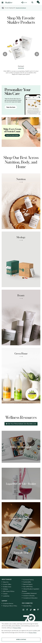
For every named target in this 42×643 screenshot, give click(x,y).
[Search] (32, 2)
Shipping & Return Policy (10, 605)
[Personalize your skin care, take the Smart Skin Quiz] (21, 100)
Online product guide (21, 446)
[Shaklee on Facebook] (27, 609)
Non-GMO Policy (28, 586)
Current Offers (7, 584)
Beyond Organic (28, 584)
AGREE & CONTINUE (21, 639)
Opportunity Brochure (21, 518)
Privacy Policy (17, 627)
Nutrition (21, 179)
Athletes (5, 589)
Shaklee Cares (7, 586)
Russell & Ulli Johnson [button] (21, 7)
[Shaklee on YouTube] (34, 609)
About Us (5, 582)
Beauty (21, 295)
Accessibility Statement (30, 593)
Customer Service (8, 603)
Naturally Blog (21, 552)
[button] (5, 54)
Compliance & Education (30, 598)
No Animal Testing (28, 579)
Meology (21, 237)
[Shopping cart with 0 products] (38, 2)
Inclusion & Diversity (29, 595)
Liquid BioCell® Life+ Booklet (21, 483)
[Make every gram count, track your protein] (21, 132)
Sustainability (27, 582)
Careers (5, 593)
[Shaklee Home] (8, 2)
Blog (27, 605)
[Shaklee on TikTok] (30, 609)
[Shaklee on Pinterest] (38, 609)
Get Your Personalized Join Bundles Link (22, 424)
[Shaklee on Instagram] (23, 609)
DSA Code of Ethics (8, 591)
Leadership (6, 596)
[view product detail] (21, 47)
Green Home (21, 353)
